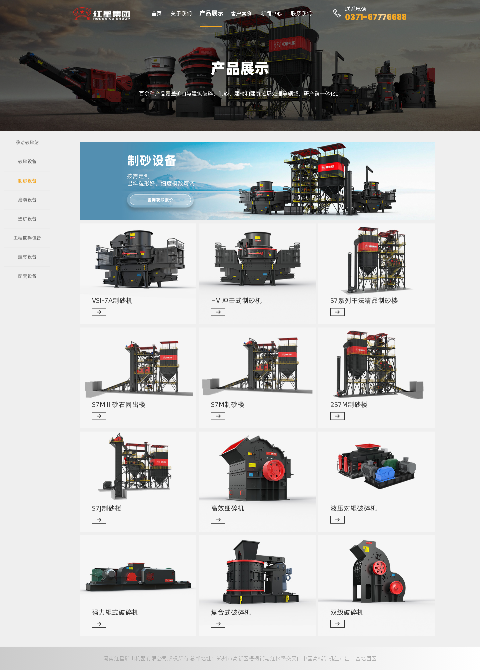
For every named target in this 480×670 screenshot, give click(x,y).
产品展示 (211, 13)
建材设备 (27, 256)
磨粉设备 (27, 199)
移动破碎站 (27, 142)
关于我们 (181, 13)
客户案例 (241, 13)
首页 (156, 13)
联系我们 (301, 13)
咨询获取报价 (160, 200)
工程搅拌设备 (27, 237)
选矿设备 (27, 218)
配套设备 (27, 276)
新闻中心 (271, 13)
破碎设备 (27, 161)
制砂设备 (27, 180)
